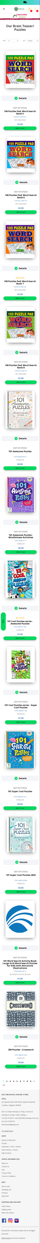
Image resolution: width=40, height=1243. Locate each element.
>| (4, 1085)
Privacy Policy (6, 1173)
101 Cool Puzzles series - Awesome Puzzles (20, 622)
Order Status (6, 1206)
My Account (6, 1186)
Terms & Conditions (8, 1176)
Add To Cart (20, 128)
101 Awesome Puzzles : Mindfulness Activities (21, 536)
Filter (3, 621)
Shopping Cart (6, 1190)
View (4, 41)
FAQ (3, 1170)
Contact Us (5, 1166)
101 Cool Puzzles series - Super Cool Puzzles (20, 706)
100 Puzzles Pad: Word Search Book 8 (21, 366)
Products (5, 1193)
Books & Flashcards (8, 1140)
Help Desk (5, 1196)
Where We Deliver (8, 1213)
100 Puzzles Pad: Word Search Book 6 (21, 196)
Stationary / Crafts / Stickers (11, 1147)
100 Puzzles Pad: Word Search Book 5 (20, 112)
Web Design (6, 1238)
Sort (24, 41)
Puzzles (4, 1143)
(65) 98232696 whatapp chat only (26, 1118)
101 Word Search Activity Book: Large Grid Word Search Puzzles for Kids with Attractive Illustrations (20, 964)
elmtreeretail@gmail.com (10, 1125)
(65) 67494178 (10, 1121)
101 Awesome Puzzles (20, 451)
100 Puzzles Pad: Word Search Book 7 (20, 282)
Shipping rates (6, 1209)
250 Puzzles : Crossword (20, 1049)
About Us (5, 1163)
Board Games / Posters (10, 1150)
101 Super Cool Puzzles (20, 791)
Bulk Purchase (6, 1153)
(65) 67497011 (9, 1118)
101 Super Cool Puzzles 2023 (21, 875)
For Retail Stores (7, 1131)
